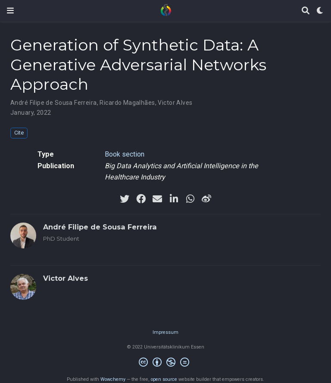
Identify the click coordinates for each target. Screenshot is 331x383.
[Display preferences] (320, 11)
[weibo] (206, 198)
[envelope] (157, 198)
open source (164, 379)
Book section (124, 154)
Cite (19, 132)
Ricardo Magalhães (127, 102)
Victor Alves (175, 102)
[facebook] (140, 198)
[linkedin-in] (173, 198)
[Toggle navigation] (10, 10)
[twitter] (124, 198)
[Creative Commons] (166, 363)
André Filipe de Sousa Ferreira (53, 102)
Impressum (165, 332)
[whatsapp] (190, 198)
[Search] (305, 11)
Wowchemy (112, 379)
